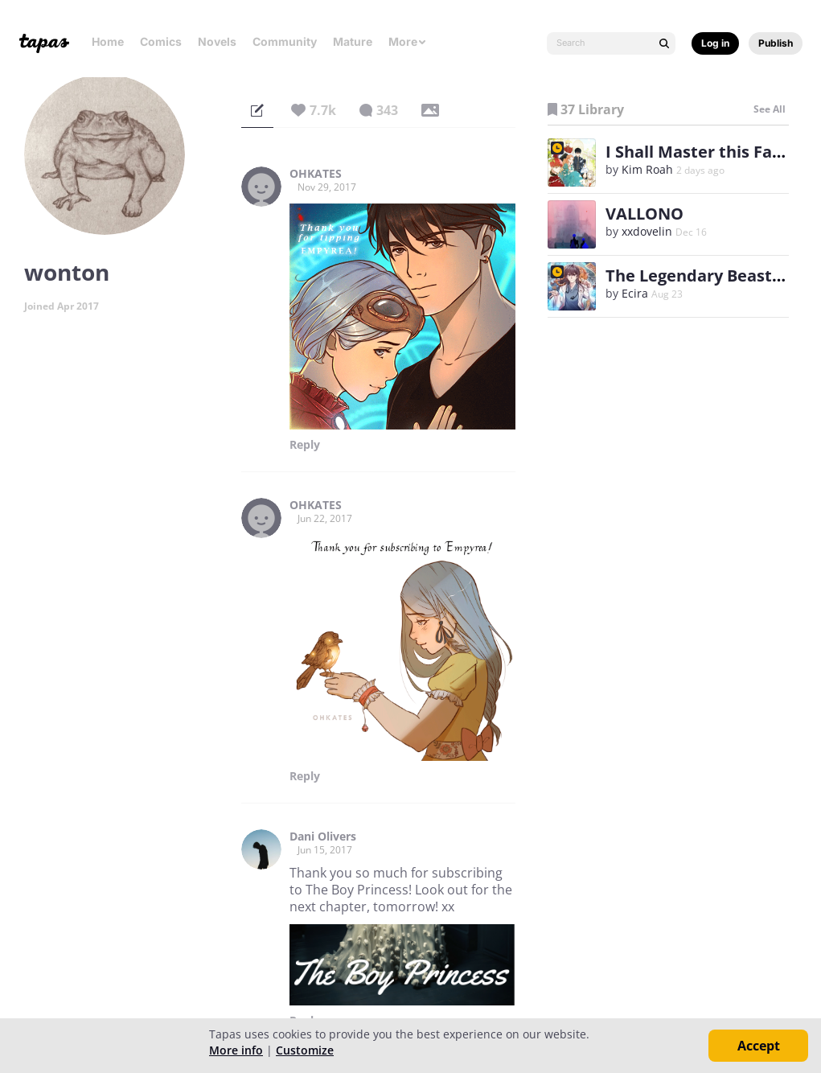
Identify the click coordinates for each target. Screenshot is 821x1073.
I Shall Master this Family (706, 151)
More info (236, 1050)
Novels (217, 41)
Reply (304, 445)
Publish (775, 43)
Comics (161, 41)
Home (108, 41)
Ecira (635, 293)
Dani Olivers (322, 836)
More (407, 41)
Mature (352, 41)
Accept (758, 1045)
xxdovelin (647, 231)
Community (284, 41)
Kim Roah (647, 169)
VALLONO (644, 213)
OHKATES (315, 173)
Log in (715, 43)
